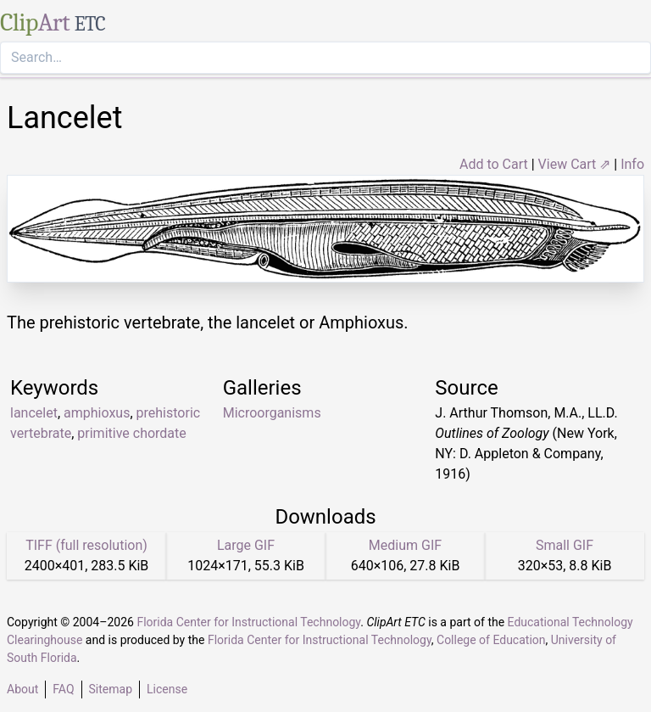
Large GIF (246, 545)
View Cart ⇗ (574, 164)
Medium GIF (405, 545)
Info (632, 164)
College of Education (491, 640)
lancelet (34, 413)
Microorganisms (272, 413)
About (22, 689)
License (167, 689)
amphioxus (97, 413)
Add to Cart (493, 164)
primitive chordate (131, 433)
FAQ (63, 689)
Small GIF (564, 545)
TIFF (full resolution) (86, 545)
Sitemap (110, 689)
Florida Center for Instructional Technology (248, 622)
